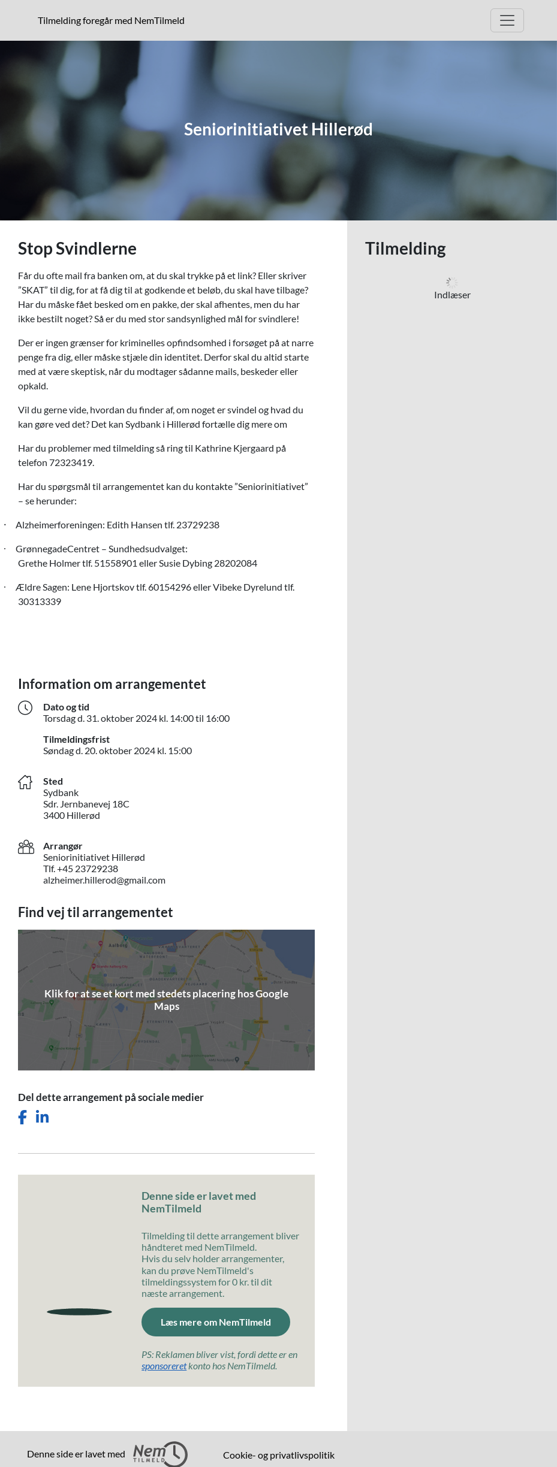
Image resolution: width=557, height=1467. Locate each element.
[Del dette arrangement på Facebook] (22, 1117)
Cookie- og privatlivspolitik (279, 1454)
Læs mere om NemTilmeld (216, 1321)
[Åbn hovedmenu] (507, 20)
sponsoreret (163, 1365)
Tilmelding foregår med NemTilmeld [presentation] (111, 20)
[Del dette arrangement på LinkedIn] (42, 1117)
